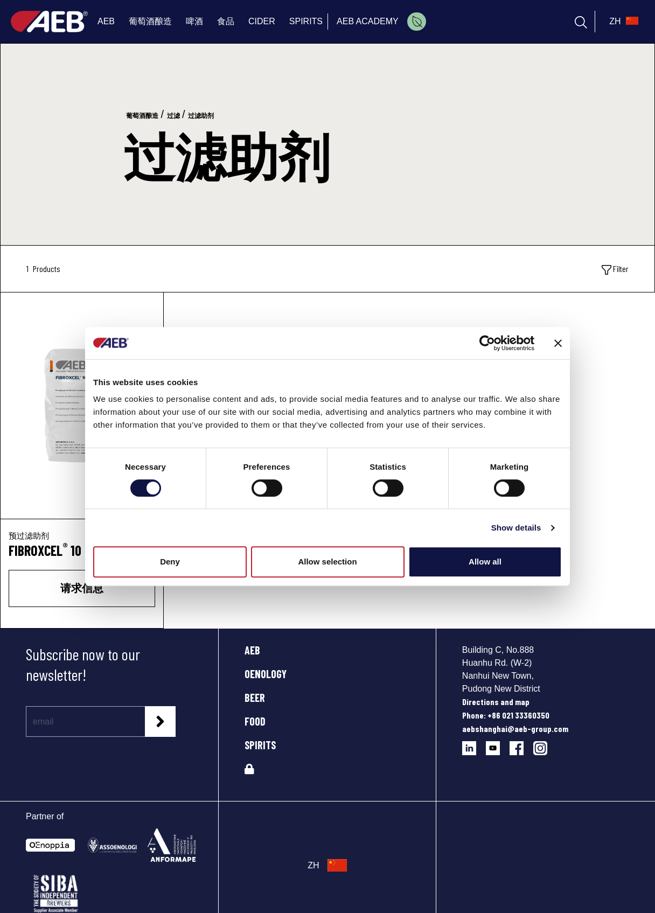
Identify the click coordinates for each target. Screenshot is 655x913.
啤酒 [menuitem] (194, 21)
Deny (170, 561)
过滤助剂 (201, 116)
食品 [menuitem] (225, 21)
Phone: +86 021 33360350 (505, 715)
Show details (516, 527)
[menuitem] (416, 21)
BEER (255, 697)
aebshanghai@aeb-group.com (515, 728)
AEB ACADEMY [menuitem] (368, 21)
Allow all (485, 561)
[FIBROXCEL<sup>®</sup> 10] (82, 550)
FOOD (255, 721)
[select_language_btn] (622, 21)
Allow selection (327, 561)
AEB (252, 650)
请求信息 (81, 587)
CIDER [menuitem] (261, 21)
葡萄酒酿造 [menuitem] (150, 21)
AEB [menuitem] (106, 21)
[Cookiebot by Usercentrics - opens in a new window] (487, 343)
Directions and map (495, 701)
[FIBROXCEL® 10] (81, 405)
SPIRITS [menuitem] (306, 21)
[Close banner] (558, 343)
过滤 (173, 116)
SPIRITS (260, 744)
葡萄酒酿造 (142, 116)
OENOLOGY (266, 673)
